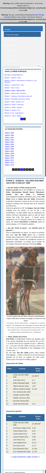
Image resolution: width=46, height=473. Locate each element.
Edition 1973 (9, 165)
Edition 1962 (9, 140)
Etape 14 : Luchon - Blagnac (13, 115)
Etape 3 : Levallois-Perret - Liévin (15, 85)
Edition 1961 (9, 137)
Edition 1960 (9, 135)
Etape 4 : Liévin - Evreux (12, 87)
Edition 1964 (9, 144)
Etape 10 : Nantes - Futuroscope (15, 104)
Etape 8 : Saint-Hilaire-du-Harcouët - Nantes (18, 99)
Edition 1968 (9, 153)
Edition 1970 (9, 158)
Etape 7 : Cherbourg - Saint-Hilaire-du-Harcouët (19, 96)
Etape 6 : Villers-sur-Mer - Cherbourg (16, 93)
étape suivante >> (33, 457)
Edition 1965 (9, 146)
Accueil (7, 29)
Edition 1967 (9, 151)
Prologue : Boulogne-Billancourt (14, 75)
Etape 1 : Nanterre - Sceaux (13, 77)
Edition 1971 (9, 160)
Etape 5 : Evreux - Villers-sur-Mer (15, 90)
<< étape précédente (18, 457)
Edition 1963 (9, 142)
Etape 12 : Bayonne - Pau (13, 110)
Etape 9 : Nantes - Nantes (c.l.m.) (15, 101)
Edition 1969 (9, 156)
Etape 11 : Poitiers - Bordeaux (14, 107)
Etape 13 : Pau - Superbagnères (14, 113)
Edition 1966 (9, 149)
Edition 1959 (9, 133)
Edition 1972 (9, 162)
